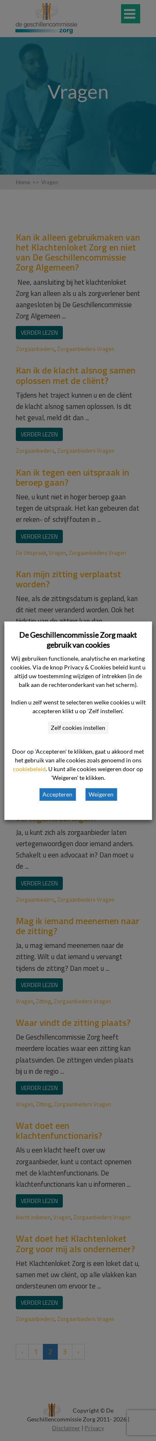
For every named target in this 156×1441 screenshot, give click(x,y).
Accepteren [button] (57, 794)
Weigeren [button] (101, 794)
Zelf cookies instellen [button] (78, 727)
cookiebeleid (29, 768)
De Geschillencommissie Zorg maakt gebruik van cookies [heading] (78, 639)
